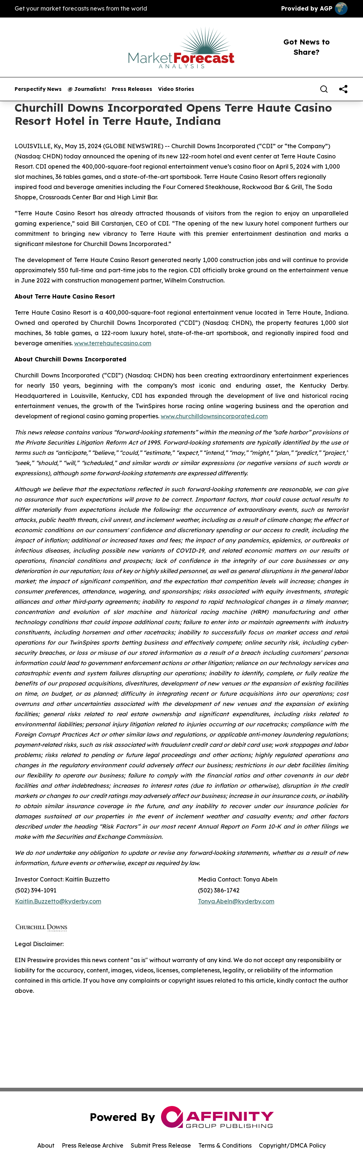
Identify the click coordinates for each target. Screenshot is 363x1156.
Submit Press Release (161, 1145)
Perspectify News (38, 89)
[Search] (324, 89)
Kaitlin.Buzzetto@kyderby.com (58, 901)
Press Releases (132, 89)
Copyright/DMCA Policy (292, 1145)
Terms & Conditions (225, 1145)
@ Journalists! (87, 89)
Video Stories (176, 89)
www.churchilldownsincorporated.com (214, 416)
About (45, 1145)
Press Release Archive (92, 1145)
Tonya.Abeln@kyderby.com (236, 901)
